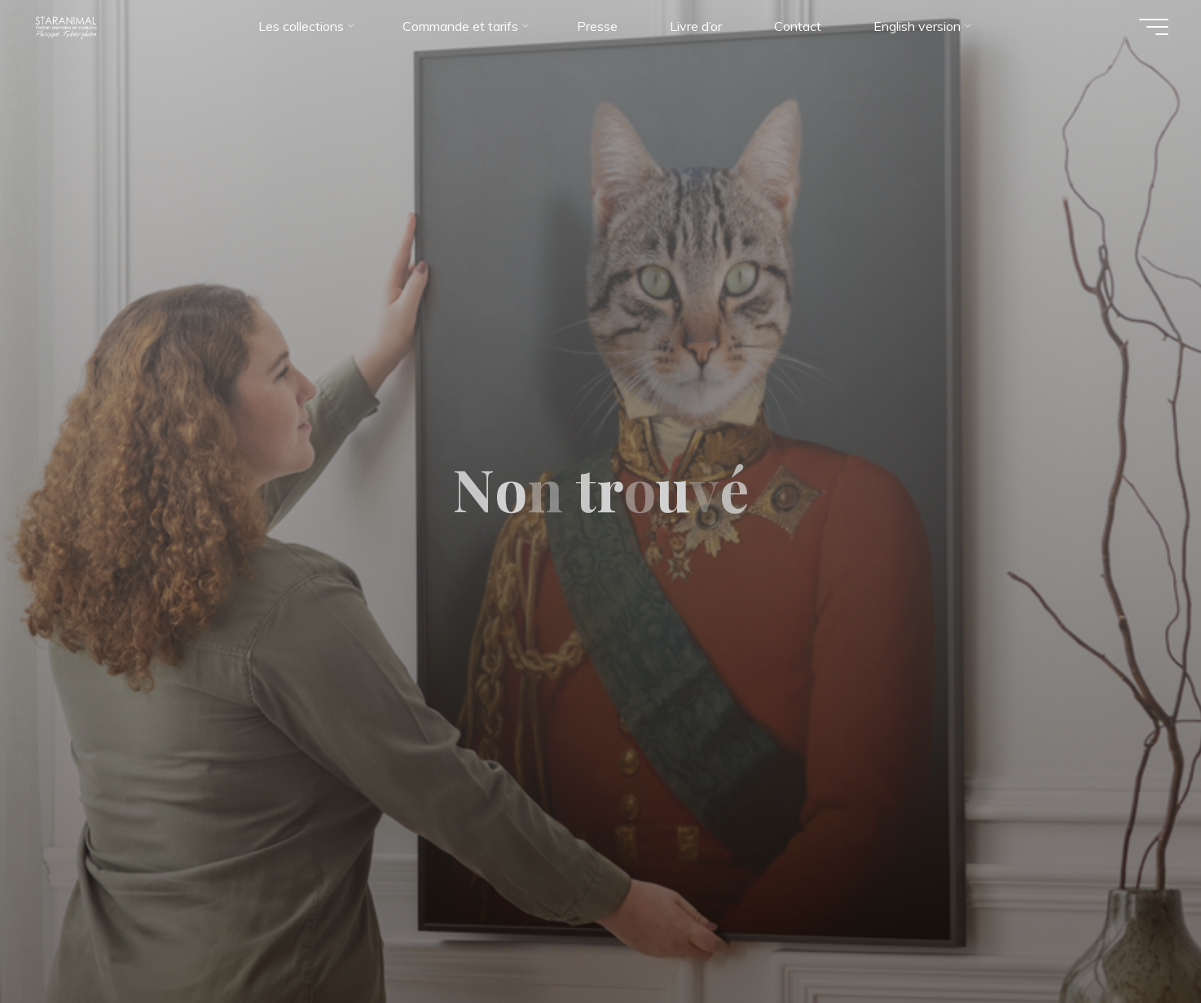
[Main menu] (1153, 27)
